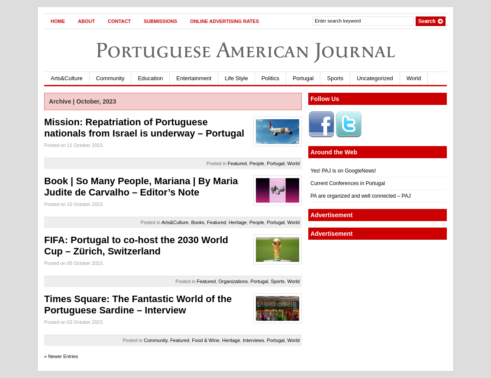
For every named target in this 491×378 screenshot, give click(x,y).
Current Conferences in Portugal (347, 183)
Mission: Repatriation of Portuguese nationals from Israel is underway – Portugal (144, 128)
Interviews (254, 340)
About (86, 21)
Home (58, 21)
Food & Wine (206, 340)
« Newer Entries (61, 356)
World (414, 78)
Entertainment (193, 78)
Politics (270, 78)
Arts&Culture (67, 78)
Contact (119, 21)
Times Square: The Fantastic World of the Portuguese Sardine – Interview (138, 304)
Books (197, 222)
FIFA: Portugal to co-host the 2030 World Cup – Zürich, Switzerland (136, 246)
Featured (237, 163)
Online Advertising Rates (224, 21)
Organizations (233, 281)
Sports (335, 78)
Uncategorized (375, 78)
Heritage (238, 222)
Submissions (160, 21)
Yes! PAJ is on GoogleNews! (343, 171)
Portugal (303, 78)
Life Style (236, 78)
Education (150, 78)
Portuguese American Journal (245, 50)
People (256, 163)
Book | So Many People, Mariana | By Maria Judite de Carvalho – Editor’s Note (141, 187)
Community (110, 78)
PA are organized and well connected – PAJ (360, 196)
